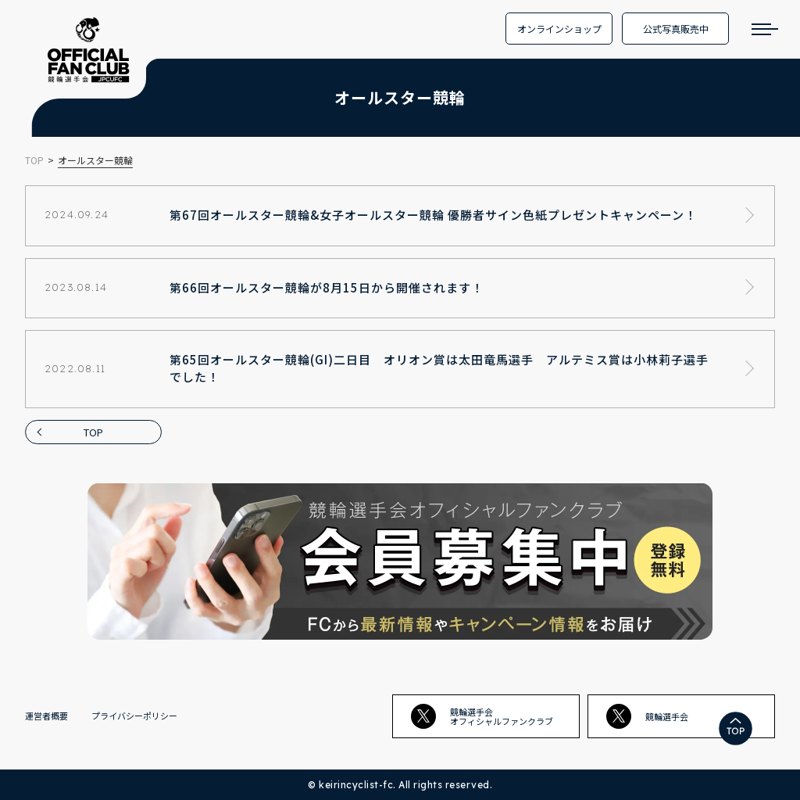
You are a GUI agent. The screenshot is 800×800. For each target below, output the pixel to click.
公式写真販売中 (676, 28)
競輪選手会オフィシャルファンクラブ (482, 716)
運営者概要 (46, 715)
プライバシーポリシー (134, 715)
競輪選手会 (647, 716)
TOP (93, 432)
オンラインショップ (559, 28)
